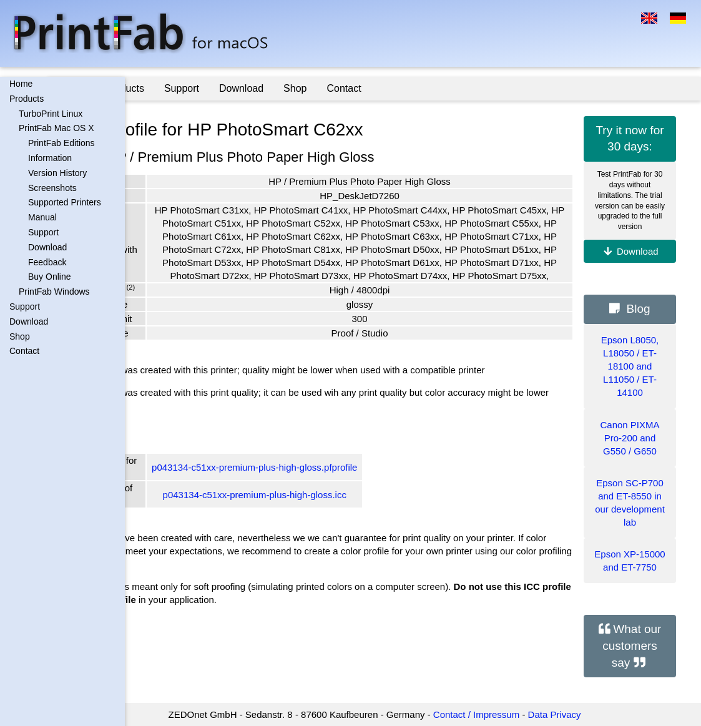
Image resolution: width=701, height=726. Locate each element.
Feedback (47, 262)
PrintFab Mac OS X (56, 128)
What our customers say (631, 645)
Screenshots (52, 188)
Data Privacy (592, 714)
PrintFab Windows (54, 292)
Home (20, 84)
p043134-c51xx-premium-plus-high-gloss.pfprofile (331, 506)
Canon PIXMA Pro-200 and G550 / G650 (629, 437)
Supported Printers (64, 202)
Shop (19, 336)
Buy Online (49, 277)
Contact (24, 351)
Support (43, 232)
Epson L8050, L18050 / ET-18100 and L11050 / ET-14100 (630, 366)
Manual (42, 217)
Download (47, 247)
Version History (57, 173)
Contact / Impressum (514, 714)
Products (26, 99)
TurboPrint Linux (50, 114)
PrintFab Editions (61, 143)
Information (50, 158)
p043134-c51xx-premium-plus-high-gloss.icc (331, 534)
